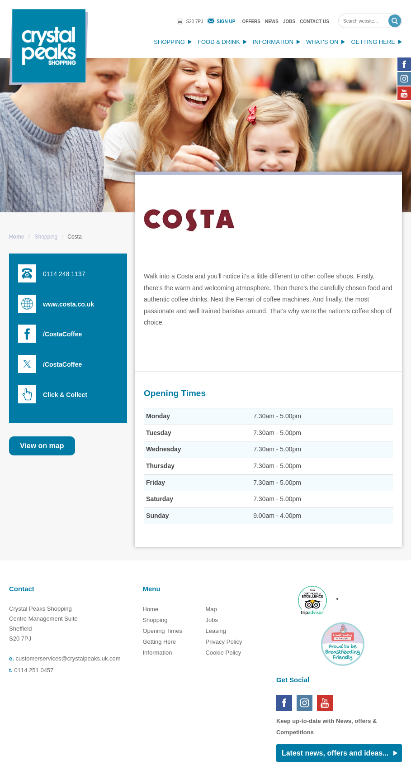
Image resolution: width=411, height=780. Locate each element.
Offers (251, 21)
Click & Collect (65, 394)
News (272, 21)
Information (273, 41)
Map (211, 609)
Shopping (169, 41)
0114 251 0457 (34, 670)
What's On (322, 41)
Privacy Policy (223, 641)
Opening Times (162, 630)
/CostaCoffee (62, 334)
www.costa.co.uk (68, 304)
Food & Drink (219, 41)
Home (16, 237)
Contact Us (314, 21)
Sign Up (226, 21)
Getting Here (373, 41)
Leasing (215, 630)
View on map (42, 446)
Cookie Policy (223, 652)
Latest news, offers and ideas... (335, 753)
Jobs (289, 21)
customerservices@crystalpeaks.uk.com (67, 658)
